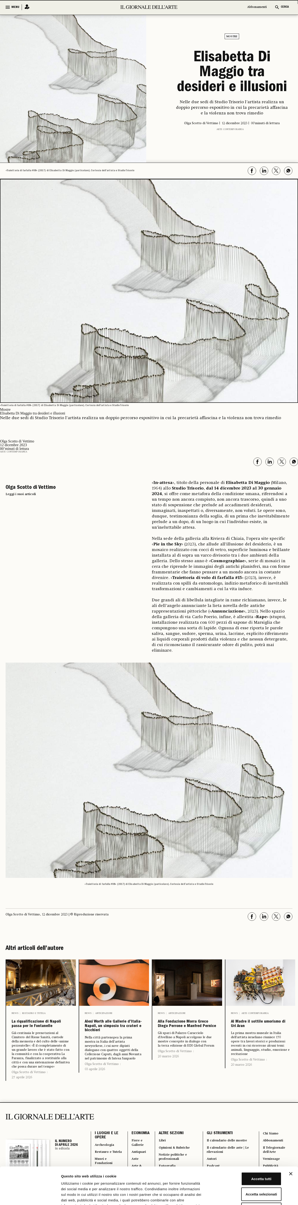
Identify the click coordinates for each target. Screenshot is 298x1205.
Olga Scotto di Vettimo (29, 1083)
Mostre (231, 36)
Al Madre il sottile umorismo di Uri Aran (256, 1028)
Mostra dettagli (244, 1196)
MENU (15, 7)
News (15, 1011)
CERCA (285, 7)
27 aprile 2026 (22, 1088)
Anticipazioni (103, 1011)
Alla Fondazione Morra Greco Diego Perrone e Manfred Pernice (184, 1032)
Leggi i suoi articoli (21, 492)
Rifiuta (247, 1174)
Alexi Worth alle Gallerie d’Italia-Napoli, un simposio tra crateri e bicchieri (112, 1036)
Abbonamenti (257, 7)
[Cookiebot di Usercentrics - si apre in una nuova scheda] (30, 1195)
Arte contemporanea (230, 128)
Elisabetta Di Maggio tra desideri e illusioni (232, 72)
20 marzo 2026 (168, 1074)
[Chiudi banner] (290, 1138)
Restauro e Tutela (34, 1011)
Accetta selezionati (247, 1159)
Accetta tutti (247, 1144)
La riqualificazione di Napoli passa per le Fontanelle (39, 1028)
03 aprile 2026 (95, 1090)
